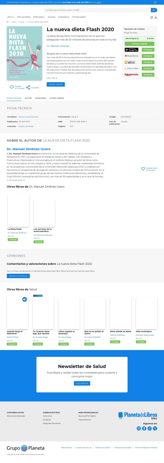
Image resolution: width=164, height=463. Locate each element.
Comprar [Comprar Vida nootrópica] (141, 342)
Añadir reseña (56, 84)
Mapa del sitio (66, 448)
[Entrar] (155, 17)
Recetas (34, 117)
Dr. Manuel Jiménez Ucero (28, 149)
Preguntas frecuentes (51, 424)
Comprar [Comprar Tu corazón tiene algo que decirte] (38, 344)
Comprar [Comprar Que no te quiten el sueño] (89, 344)
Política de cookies (102, 448)
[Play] (24, 299)
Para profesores (84, 420)
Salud (21, 117)
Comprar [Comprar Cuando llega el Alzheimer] (12, 344)
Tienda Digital (79, 17)
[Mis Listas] (151, 17)
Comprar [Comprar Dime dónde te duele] (115, 342)
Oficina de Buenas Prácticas (146, 448)
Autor (28, 98)
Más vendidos (24, 17)
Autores (52, 17)
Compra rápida (139, 44)
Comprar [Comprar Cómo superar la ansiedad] (63, 344)
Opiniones (40, 98)
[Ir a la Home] (7, 22)
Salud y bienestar (26, 126)
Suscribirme (82, 384)
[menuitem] (11, 18)
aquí (99, 2)
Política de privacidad (122, 448)
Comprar (148, 50)
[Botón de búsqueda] (154, 10)
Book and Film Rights (87, 416)
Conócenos (47, 416)
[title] (137, 416)
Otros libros (57, 98)
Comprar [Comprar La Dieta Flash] (13, 240)
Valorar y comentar (18, 276)
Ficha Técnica (14, 98)
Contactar (47, 420)
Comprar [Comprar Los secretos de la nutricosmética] (38, 242)
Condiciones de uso (83, 448)
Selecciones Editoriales (16, 416)
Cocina (27, 117)
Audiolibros (63, 17)
